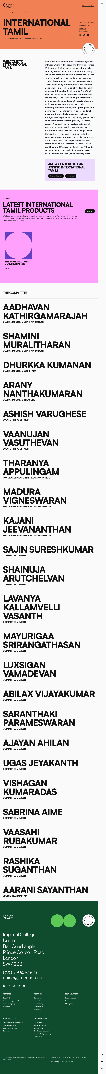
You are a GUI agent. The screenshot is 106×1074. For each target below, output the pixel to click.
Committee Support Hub (11, 1001)
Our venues (38, 1022)
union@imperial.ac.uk (24, 977)
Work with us (38, 1006)
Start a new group (9, 1004)
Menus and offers (40, 1025)
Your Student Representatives (13, 1022)
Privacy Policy (55, 1057)
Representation (9, 1018)
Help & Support (71, 994)
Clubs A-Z (6, 998)
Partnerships (38, 1037)
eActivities (6, 1006)
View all (91, 211)
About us (38, 994)
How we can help (71, 1001)
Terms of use (67, 1057)
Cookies (76, 1057)
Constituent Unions (9, 1025)
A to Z (23, 13)
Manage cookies (67, 1061)
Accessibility (55, 1061)
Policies (84, 1057)
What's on (37, 1009)
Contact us (38, 998)
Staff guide (69, 1004)
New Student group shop (42, 1034)
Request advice (70, 998)
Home (7, 13)
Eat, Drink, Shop (40, 1018)
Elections (6, 1031)
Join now (72, 176)
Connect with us (88, 6)
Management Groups (10, 1028)
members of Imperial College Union (28, 38)
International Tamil (35, 13)
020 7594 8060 (20, 972)
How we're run (39, 1001)
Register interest (57, 176)
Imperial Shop (38, 1028)
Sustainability (38, 1004)
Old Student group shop (42, 1031)
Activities (15, 13)
